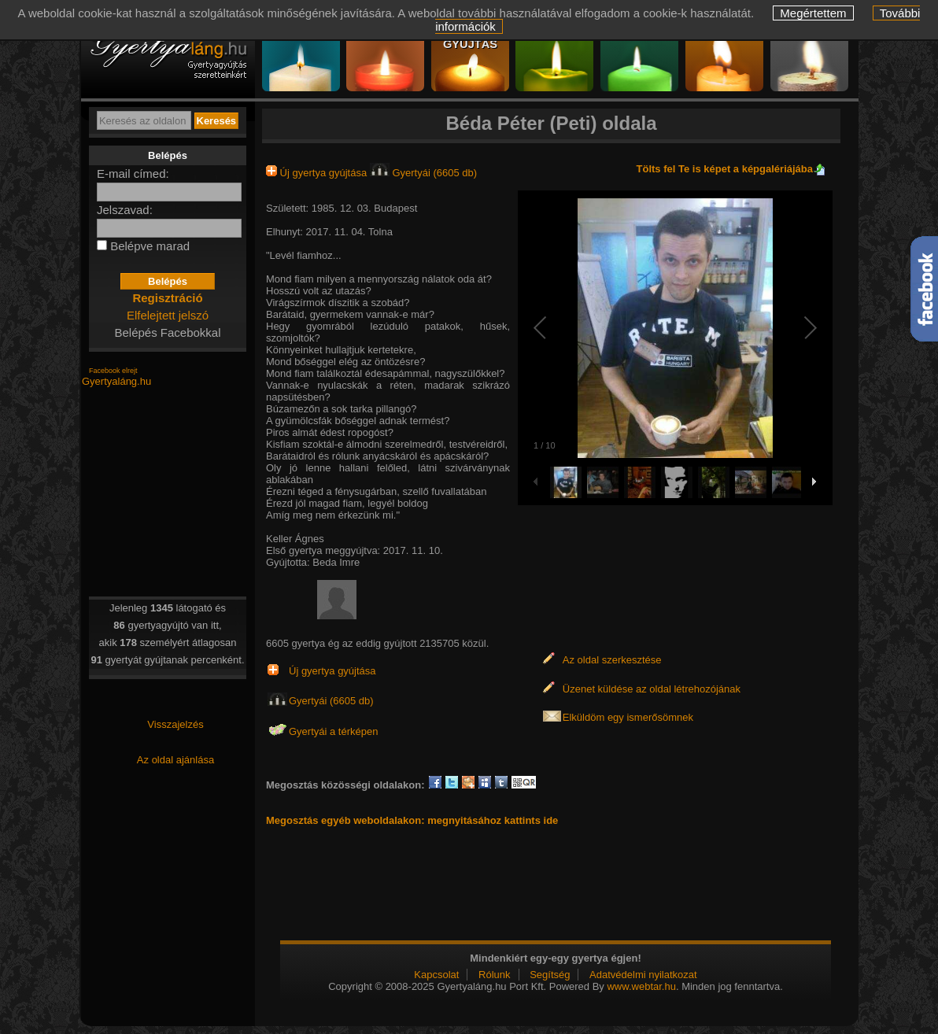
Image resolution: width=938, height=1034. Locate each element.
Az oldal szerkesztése (612, 660)
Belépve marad (150, 246)
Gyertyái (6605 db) (423, 173)
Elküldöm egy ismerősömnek (628, 717)
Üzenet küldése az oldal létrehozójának (651, 689)
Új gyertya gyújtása (318, 173)
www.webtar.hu (641, 986)
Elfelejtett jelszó (168, 315)
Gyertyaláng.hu (116, 381)
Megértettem (813, 13)
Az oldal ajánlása (175, 760)
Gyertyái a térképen (333, 731)
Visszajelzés (175, 724)
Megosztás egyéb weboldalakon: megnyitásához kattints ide (412, 820)
